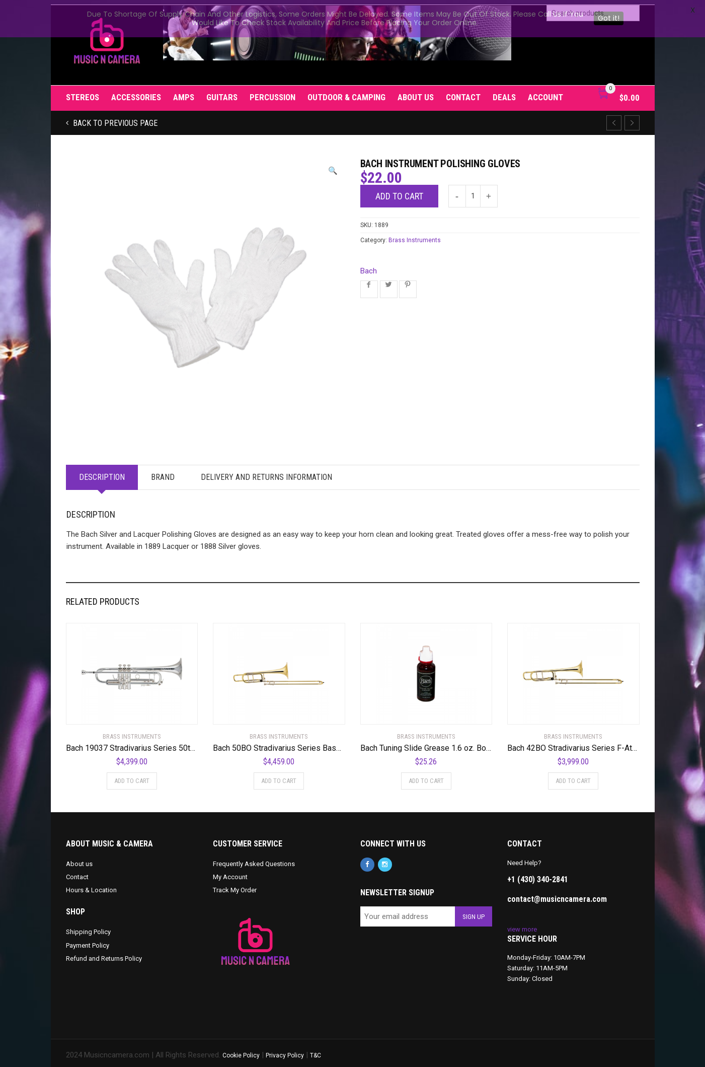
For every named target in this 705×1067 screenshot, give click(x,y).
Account (545, 93)
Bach (368, 266)
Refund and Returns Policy (104, 953)
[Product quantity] (473, 191)
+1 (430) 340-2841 (537, 875)
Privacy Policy (285, 1050)
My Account (230, 872)
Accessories (136, 93)
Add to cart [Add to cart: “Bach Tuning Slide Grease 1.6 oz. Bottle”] (426, 776)
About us (416, 93)
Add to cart (399, 191)
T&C (315, 1050)
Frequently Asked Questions (254, 859)
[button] (333, 166)
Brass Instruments (414, 235)
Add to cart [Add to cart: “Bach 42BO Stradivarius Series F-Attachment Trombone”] (573, 776)
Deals (504, 93)
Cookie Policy (241, 1050)
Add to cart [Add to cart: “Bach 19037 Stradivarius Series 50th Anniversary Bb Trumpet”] (131, 776)
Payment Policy (87, 940)
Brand (163, 472)
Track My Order (235, 885)
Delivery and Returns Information (266, 472)
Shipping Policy (88, 927)
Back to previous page (114, 118)
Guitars (222, 93)
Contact (463, 93)
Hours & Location (91, 885)
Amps (183, 93)
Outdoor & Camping (346, 93)
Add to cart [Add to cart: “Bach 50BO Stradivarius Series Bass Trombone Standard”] (278, 776)
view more (522, 925)
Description (102, 472)
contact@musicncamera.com (557, 894)
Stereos (82, 93)
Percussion (272, 93)
